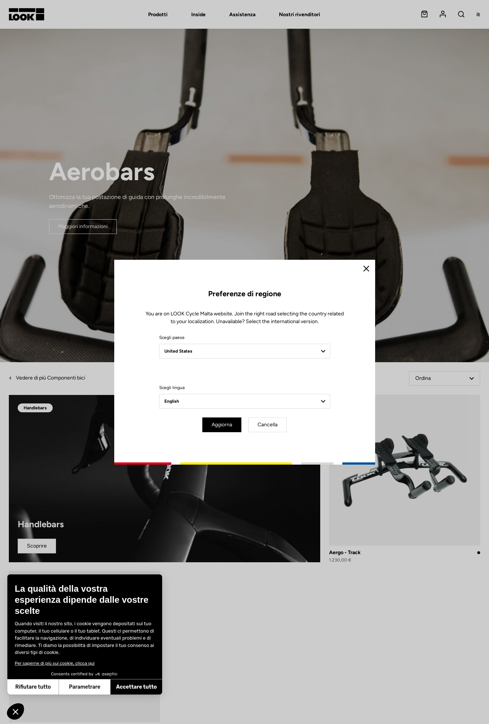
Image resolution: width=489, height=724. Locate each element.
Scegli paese (172, 337)
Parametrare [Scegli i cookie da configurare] (47, 687)
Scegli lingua (172, 387)
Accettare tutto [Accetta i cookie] (98, 687)
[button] (15, 711)
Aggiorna (222, 425)
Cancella (267, 425)
